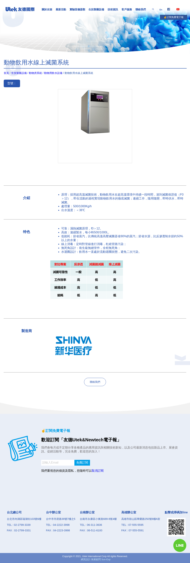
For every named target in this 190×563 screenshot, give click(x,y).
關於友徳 (47, 9)
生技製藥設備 (96, 9)
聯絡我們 (140, 9)
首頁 (6, 72)
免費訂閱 (82, 462)
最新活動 (61, 9)
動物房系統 (35, 72)
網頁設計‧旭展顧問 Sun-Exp (96, 559)
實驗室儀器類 (77, 9)
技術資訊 (113, 9)
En (161, 10)
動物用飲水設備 (53, 72)
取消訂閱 (98, 470)
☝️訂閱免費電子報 (174, 17)
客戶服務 (127, 9)
